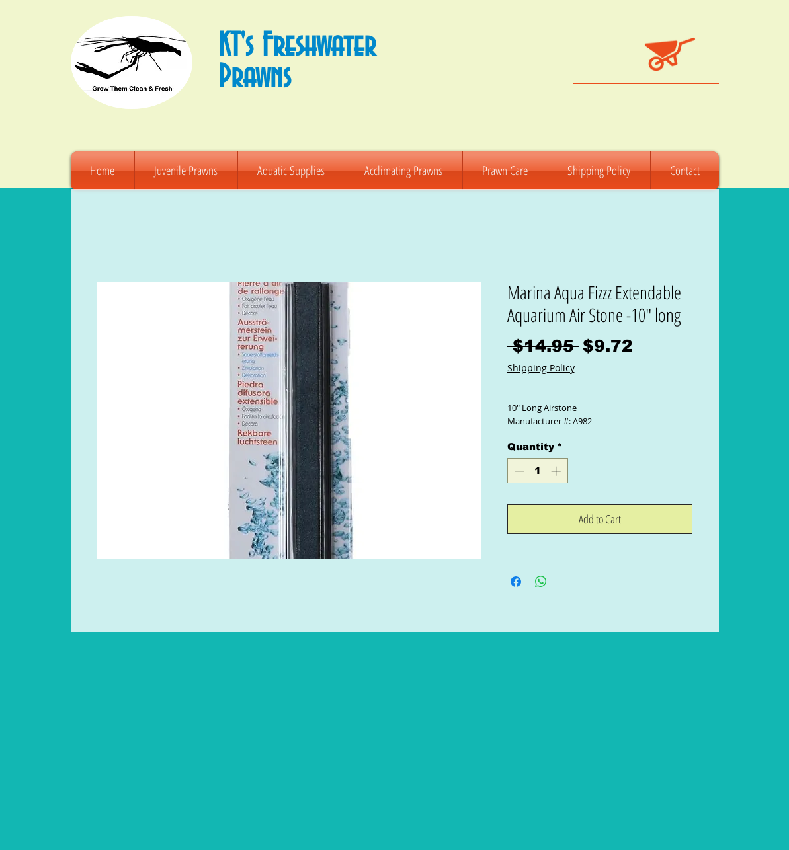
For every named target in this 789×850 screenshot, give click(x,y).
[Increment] (557, 471)
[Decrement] (518, 471)
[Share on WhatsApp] (541, 582)
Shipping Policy (541, 368)
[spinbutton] (537, 471)
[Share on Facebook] (516, 582)
